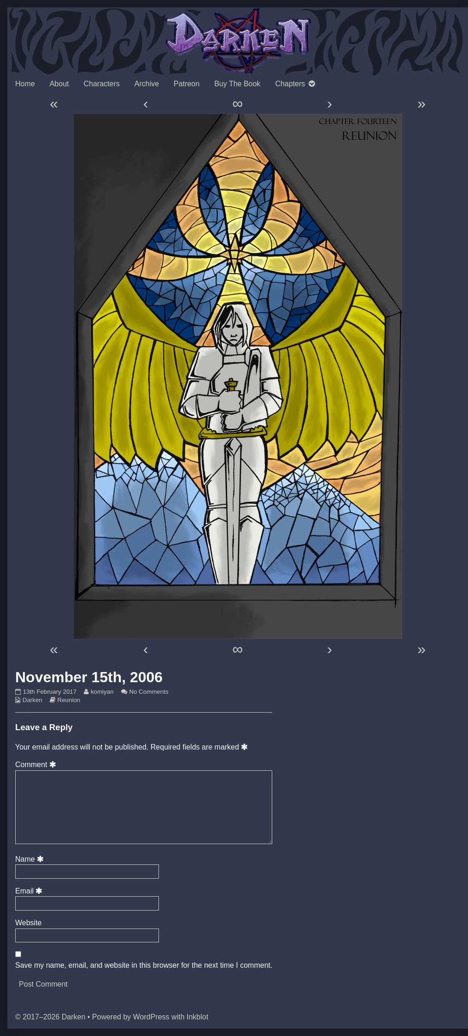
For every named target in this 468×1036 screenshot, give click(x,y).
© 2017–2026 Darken (50, 1017)
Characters (102, 84)
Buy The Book (237, 84)
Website (28, 923)
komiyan (102, 691)
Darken (32, 700)
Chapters (290, 84)
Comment (37, 764)
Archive (147, 84)
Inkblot (197, 1017)
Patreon (186, 84)
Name (31, 859)
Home (25, 84)
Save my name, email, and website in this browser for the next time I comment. (143, 965)
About (59, 84)
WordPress (151, 1017)
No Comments (148, 691)
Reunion (69, 700)
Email (30, 891)
